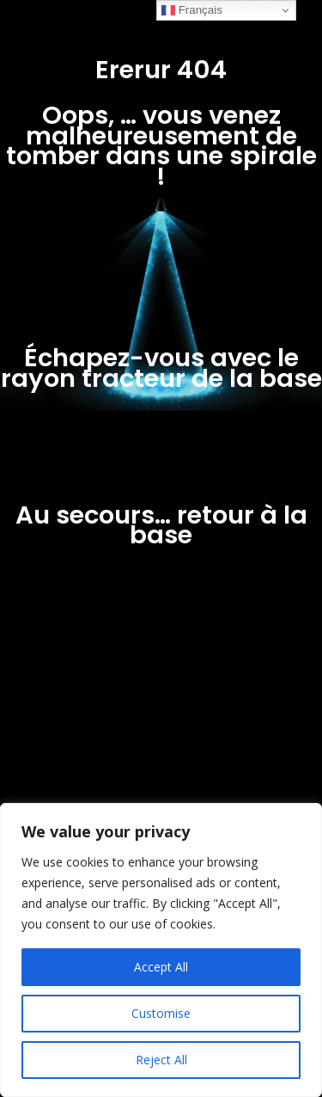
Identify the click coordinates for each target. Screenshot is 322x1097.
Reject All (161, 1059)
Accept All (161, 967)
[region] (161, 950)
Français (191, 10)
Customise (161, 1013)
